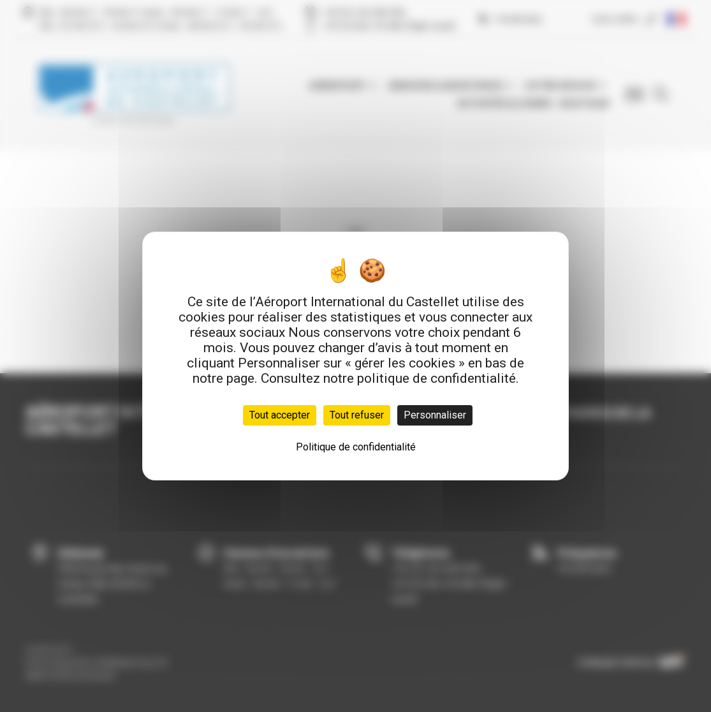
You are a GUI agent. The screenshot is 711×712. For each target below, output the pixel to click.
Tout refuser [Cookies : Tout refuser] (357, 415)
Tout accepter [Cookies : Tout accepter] (279, 415)
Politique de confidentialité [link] (356, 447)
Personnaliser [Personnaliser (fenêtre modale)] (435, 415)
